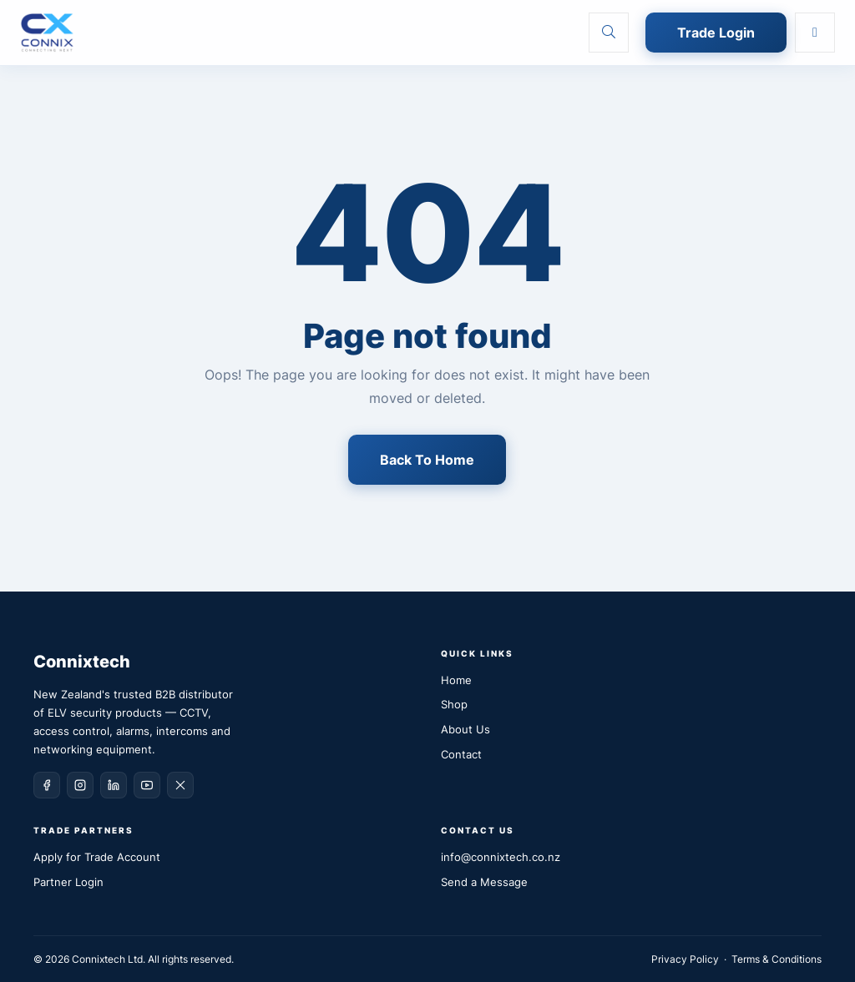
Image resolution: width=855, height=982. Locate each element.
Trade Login (716, 32)
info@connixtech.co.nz (500, 857)
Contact (461, 754)
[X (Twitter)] (180, 785)
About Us (465, 729)
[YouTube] (147, 785)
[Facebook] (46, 785)
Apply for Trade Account (96, 857)
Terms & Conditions (776, 959)
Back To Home (427, 459)
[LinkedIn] (113, 785)
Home (456, 680)
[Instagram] (80, 785)
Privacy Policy (685, 959)
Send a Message (484, 882)
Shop (454, 704)
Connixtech (81, 662)
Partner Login (68, 882)
